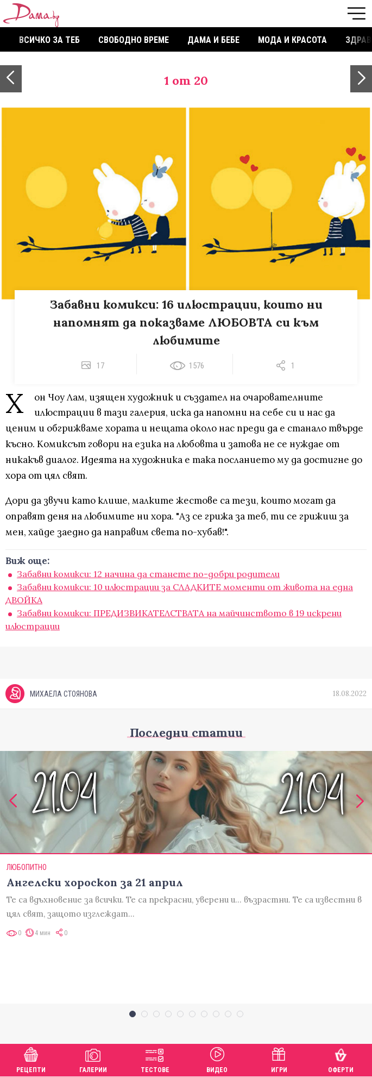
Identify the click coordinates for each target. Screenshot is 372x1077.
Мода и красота (292, 40)
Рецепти (31, 1059)
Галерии (93, 1059)
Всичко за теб (49, 40)
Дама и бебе (213, 40)
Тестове (155, 1059)
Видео (217, 1059)
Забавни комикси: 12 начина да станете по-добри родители (148, 573)
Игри (279, 1059)
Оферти (341, 1059)
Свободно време (133, 40)
